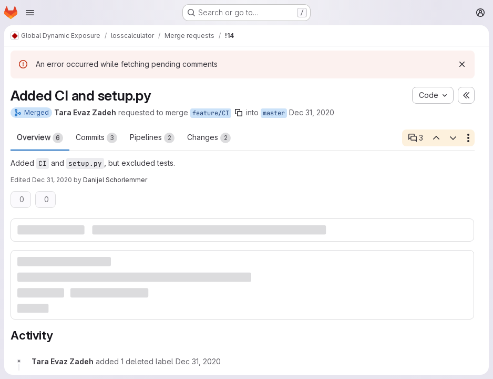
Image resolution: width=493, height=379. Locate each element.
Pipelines (152, 138)
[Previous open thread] (435, 137)
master (274, 113)
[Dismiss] (462, 64)
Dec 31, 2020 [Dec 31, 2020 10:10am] (311, 112)
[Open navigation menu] (30, 12)
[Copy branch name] (238, 112)
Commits (96, 138)
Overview (40, 138)
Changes (209, 138)
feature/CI (210, 113)
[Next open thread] (453, 137)
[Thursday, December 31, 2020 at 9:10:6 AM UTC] (198, 361)
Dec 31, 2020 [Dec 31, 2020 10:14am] (52, 180)
